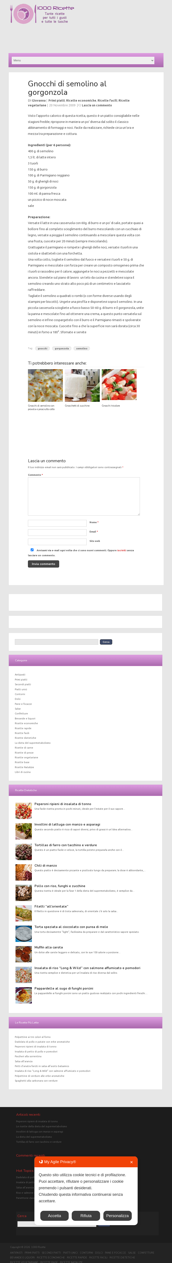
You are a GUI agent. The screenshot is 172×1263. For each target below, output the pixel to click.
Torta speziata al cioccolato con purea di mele (71, 927)
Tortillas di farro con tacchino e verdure (65, 845)
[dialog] (86, 1190)
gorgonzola (62, 348)
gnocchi (42, 348)
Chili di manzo (45, 865)
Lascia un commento (97, 105)
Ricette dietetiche (25, 738)
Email (93, 531)
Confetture (21, 713)
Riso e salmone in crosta (30, 1192)
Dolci (18, 699)
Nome (94, 522)
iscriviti (121, 550)
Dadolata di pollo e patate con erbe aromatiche (42, 1041)
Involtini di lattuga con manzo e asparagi (67, 824)
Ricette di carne (24, 747)
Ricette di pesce (24, 752)
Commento (35, 475)
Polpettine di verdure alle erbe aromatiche (39, 1076)
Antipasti (20, 674)
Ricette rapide (23, 728)
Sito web (94, 541)
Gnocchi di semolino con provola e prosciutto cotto (41, 407)
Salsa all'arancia (25, 1187)
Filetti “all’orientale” (51, 906)
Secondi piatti (23, 684)
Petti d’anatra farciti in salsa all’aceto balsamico (42, 1066)
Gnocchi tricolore (111, 405)
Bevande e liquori (25, 718)
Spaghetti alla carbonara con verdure (36, 1080)
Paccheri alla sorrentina (28, 1056)
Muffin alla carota (48, 947)
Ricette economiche (81, 100)
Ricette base (22, 762)
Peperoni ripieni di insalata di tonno (62, 804)
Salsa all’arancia (24, 1061)
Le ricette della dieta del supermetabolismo (41, 1126)
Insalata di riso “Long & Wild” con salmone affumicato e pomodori (87, 968)
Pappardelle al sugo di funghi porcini (63, 988)
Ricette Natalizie (24, 767)
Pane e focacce (23, 704)
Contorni (20, 694)
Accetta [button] (54, 1216)
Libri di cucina (23, 772)
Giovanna (39, 100)
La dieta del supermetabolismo (33, 743)
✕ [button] (131, 1162)
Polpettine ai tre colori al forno (33, 1037)
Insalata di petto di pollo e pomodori (36, 1051)
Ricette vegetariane (26, 757)
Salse (18, 708)
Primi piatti (56, 100)
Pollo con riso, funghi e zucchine (59, 886)
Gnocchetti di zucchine (77, 405)
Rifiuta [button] (85, 1216)
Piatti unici (21, 689)
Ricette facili (107, 100)
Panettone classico (27, 1198)
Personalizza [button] (117, 1216)
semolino (81, 348)
